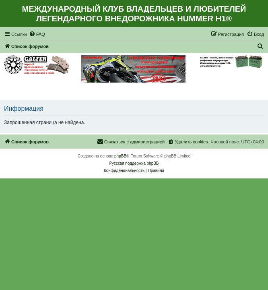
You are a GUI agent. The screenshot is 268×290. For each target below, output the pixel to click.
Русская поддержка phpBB (134, 163)
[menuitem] (37, 34)
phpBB (120, 156)
